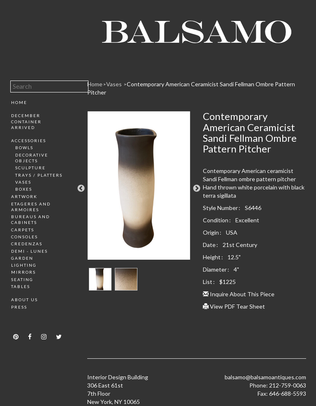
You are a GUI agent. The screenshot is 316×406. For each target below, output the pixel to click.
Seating (22, 279)
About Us (24, 299)
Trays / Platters (39, 175)
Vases (23, 182)
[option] (139, 188)
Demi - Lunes (29, 251)
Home (19, 102)
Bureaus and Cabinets (30, 219)
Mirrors (23, 272)
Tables (20, 286)
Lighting (24, 265)
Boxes (23, 189)
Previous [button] (81, 189)
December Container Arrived (26, 121)
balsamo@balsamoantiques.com (265, 377)
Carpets (22, 229)
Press (19, 306)
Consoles (24, 236)
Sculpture (30, 167)
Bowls (24, 147)
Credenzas (26, 243)
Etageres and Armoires (31, 206)
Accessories (28, 140)
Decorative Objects (31, 157)
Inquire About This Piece (238, 294)
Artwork (24, 196)
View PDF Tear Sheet (234, 306)
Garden (22, 258)
